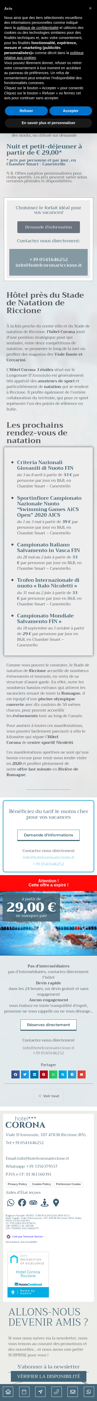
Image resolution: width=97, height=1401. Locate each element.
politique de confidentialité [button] (37, 28)
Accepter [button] (70, 111)
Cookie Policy (41, 1184)
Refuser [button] (26, 111)
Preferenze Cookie (68, 1184)
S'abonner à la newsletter (49, 1366)
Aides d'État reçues (23, 1192)
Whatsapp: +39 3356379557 (32, 1166)
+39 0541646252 (48, 864)
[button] (15, 1074)
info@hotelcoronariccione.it (48, 857)
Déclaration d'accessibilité (21, 1242)
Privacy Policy (17, 1184)
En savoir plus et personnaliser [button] (49, 123)
